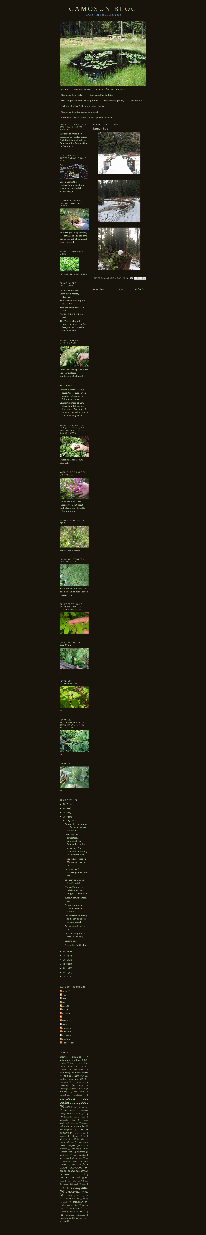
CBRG (67, 1107)
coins (76, 1107)
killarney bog (78, 1136)
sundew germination (69, 1205)
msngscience (67, 1043)
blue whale (78, 1070)
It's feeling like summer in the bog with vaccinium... (76, 851)
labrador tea (66, 1139)
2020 (66, 804)
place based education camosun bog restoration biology (74, 1174)
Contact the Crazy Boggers (110, 89)
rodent (66, 1184)
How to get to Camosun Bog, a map (79, 100)
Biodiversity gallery (113, 100)
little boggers (67, 1145)
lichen (71, 1142)
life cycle (82, 1142)
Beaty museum (76, 1063)
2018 (65, 812)
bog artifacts (71, 1075)
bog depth (76, 1082)
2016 (65, 951)
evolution (76, 1114)
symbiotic (74, 1208)
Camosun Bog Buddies (101, 95)
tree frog (83, 1211)
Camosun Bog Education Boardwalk (80, 112)
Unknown (65, 1028)
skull (62, 1188)
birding (71, 1066)
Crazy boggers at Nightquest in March (74, 908)
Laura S (64, 1009)
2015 (65, 955)
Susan (63, 1024)
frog (86, 1113)
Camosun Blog (103, 8)
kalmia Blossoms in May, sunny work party (75, 862)
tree (71, 1212)
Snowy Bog (71, 941)
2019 (65, 808)
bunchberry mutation (71, 1095)
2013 (65, 964)
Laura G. (64, 1006)
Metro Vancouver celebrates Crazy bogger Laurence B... (76, 890)
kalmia (63, 1136)
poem (62, 1181)
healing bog (79, 1117)
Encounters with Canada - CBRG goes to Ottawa (86, 117)
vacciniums (65, 1218)
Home (64, 89)
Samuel (64, 1020)
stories (64, 1198)
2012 (65, 968)
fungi (66, 1117)
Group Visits (135, 100)
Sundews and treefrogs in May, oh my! (76, 872)
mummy (81, 1152)
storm (76, 1199)
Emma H (65, 991)
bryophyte (80, 1088)
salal (76, 1184)
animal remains (70, 1057)
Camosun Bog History (73, 95)
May (68, 820)
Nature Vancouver (69, 290)
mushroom (64, 1155)
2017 (65, 817)
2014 (65, 960)
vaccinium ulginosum (75, 1215)
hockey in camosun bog (74, 1126)
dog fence (69, 1110)
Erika (63, 995)
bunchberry (79, 1092)
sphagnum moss (77, 1191)
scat (84, 1184)
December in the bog (76, 945)
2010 (65, 976)
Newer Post (98, 289)
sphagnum (80, 1187)
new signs (64, 1158)
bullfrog (63, 1092)
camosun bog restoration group (74, 1100)
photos (74, 1165)
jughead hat (80, 1133)
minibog (75, 1149)
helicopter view (68, 1120)
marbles (63, 1149)
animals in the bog (70, 1060)
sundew (78, 1201)
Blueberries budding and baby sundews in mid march (76, 918)
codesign (65, 1039)
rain (87, 1181)
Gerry (63, 1002)
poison (71, 1181)
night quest (77, 1158)
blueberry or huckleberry (74, 1072)
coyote (85, 1107)
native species (79, 1155)
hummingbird (66, 1130)
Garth (63, 998)
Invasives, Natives (82, 89)
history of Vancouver (80, 1123)
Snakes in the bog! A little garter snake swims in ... (76, 827)
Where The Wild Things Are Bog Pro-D (82, 106)
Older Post (140, 289)
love (83, 1146)
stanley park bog (75, 1195)
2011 (65, 972)
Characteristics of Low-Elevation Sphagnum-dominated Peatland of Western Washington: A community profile (74, 409)
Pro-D (79, 1181)
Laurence (65, 1013)
